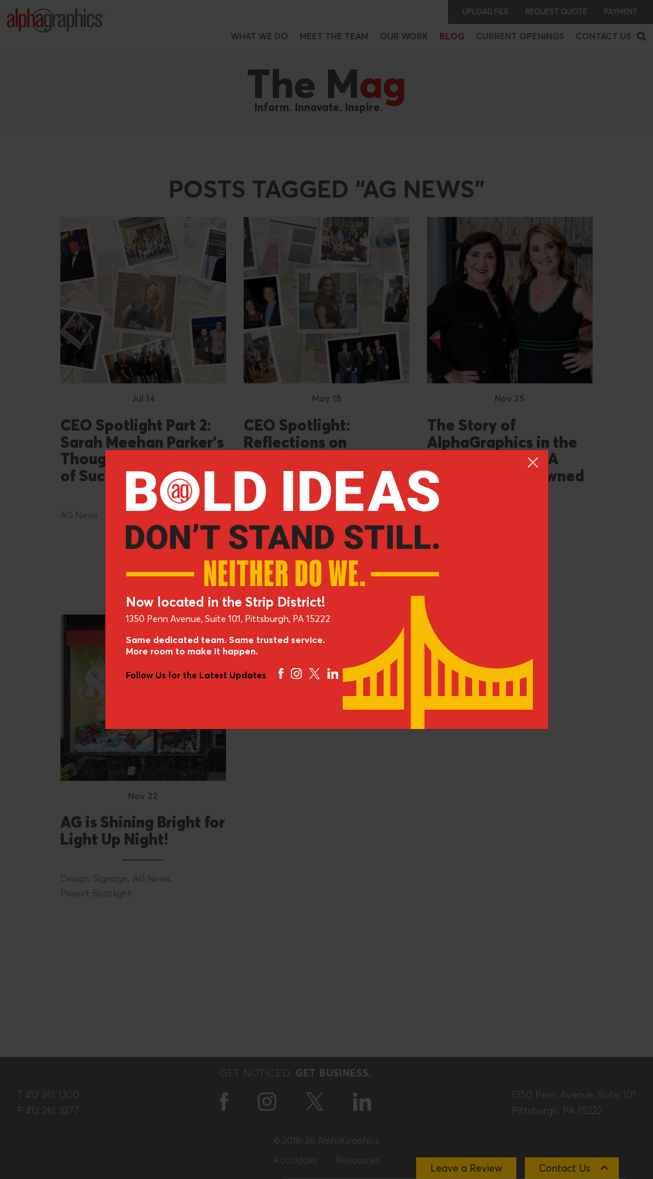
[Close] (532, 462)
